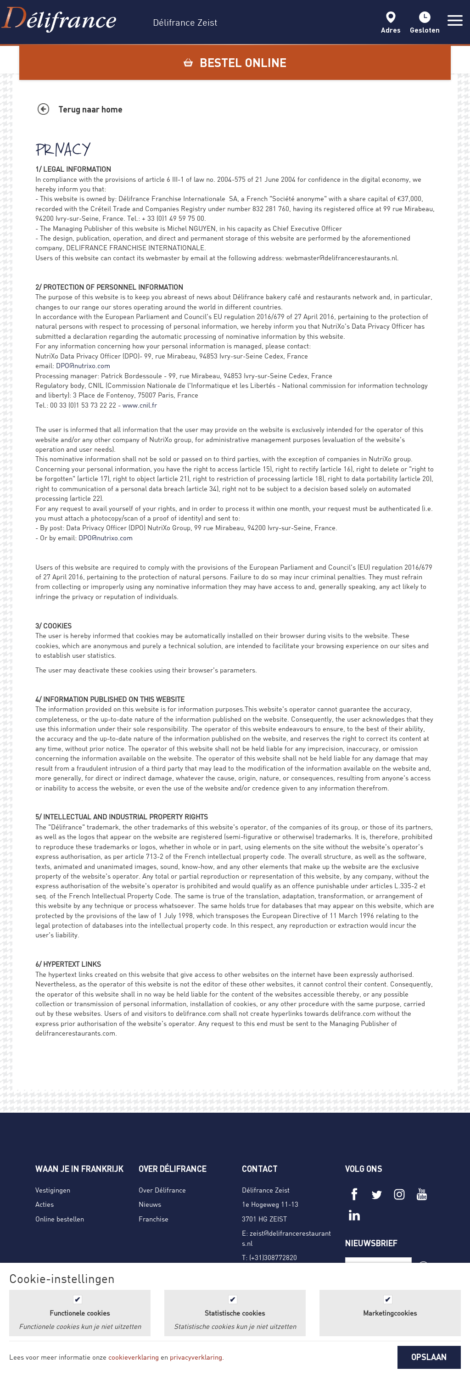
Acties (44, 1204)
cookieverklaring (133, 1357)
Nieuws (150, 1204)
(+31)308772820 (273, 1257)
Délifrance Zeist (266, 1190)
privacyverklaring (196, 1357)
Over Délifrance (162, 1190)
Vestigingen (52, 1190)
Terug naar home (90, 109)
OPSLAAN (429, 1357)
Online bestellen (59, 1219)
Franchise (153, 1219)
